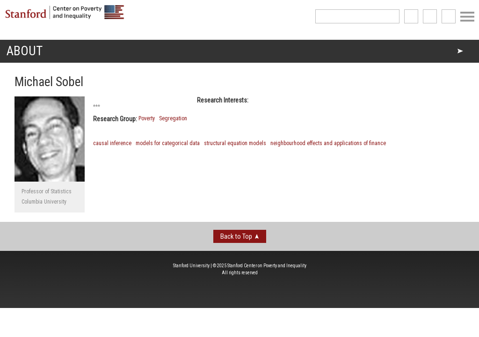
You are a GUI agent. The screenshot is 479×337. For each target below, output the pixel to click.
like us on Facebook (411, 16)
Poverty (146, 118)
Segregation (173, 118)
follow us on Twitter (430, 16)
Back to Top (236, 236)
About (25, 51)
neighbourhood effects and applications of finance (328, 143)
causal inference (112, 143)
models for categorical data (168, 143)
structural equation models (235, 143)
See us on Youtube (449, 16)
